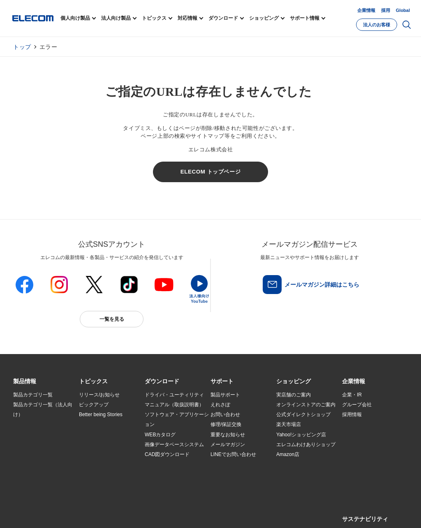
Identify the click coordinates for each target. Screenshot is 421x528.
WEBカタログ (160, 435)
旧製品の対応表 (96, 474)
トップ (22, 47)
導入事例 (23, 454)
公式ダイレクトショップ (303, 414)
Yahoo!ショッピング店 (301, 435)
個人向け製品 (75, 18)
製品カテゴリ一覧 (33, 395)
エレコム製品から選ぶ (103, 454)
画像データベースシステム (174, 444)
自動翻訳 (275, 512)
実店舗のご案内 (293, 395)
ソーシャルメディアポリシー (198, 512)
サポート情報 (304, 18)
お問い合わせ (225, 414)
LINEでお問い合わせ (233, 454)
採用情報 (352, 414)
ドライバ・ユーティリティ (174, 395)
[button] (93, 382)
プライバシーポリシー (142, 512)
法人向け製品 (116, 18)
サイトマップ (71, 512)
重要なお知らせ (227, 435)
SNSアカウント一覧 (32, 512)
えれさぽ (220, 405)
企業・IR (352, 395)
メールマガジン (227, 444)
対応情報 (187, 18)
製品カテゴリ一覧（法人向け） (42, 409)
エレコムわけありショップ (305, 444)
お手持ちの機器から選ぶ (106, 444)
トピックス (154, 18)
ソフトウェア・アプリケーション (177, 419)
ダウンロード (223, 18)
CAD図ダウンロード (167, 454)
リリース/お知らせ (99, 395)
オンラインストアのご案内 (305, 405)
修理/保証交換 (225, 424)
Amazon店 (287, 454)
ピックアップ (94, 405)
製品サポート (225, 395)
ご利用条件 (103, 512)
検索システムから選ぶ (103, 464)
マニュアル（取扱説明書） (174, 405)
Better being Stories (101, 414)
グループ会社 (357, 405)
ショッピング (264, 18)
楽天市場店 (288, 424)
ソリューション (30, 444)
